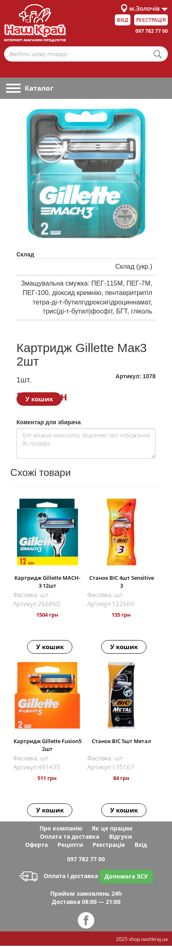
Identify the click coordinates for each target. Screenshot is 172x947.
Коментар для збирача (48, 422)
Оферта (36, 845)
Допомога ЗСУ (126, 876)
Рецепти (70, 845)
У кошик (39, 399)
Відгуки (120, 836)
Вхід (122, 19)
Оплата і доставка (58, 876)
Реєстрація (151, 19)
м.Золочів (144, 8)
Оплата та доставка (69, 836)
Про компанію (61, 828)
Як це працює (112, 828)
